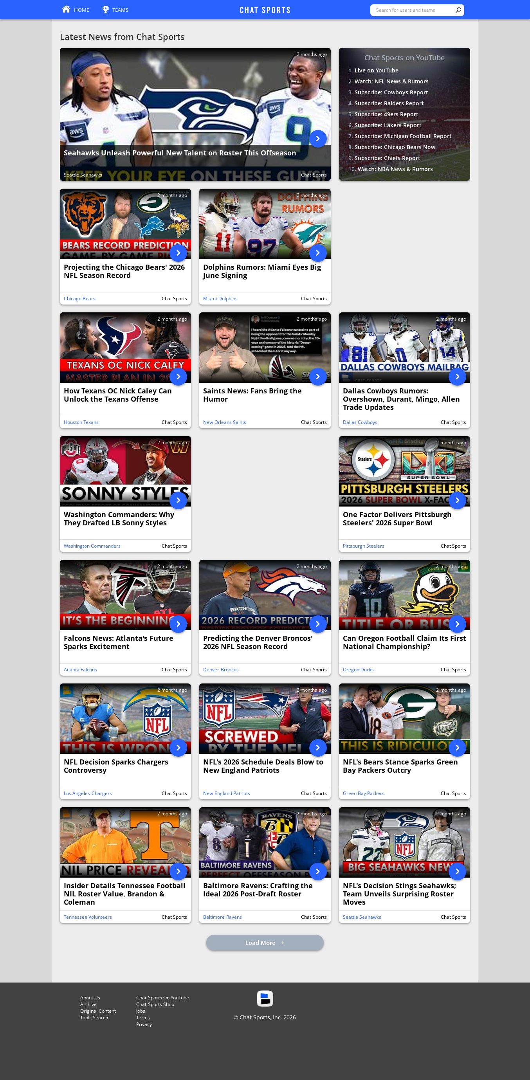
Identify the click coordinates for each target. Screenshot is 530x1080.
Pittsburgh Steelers (363, 546)
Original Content (98, 1011)
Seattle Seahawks (83, 174)
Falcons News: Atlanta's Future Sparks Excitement (118, 642)
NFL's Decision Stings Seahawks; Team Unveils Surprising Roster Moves (399, 894)
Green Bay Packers (364, 793)
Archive (88, 1004)
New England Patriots (226, 793)
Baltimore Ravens (222, 917)
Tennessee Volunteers (88, 917)
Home (81, 9)
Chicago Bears (80, 298)
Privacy (144, 1024)
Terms (143, 1017)
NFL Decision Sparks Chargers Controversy (116, 766)
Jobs (140, 1011)
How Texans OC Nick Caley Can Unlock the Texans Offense (118, 395)
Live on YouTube (376, 70)
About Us (90, 997)
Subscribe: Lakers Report (388, 125)
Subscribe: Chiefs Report (387, 158)
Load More (261, 943)
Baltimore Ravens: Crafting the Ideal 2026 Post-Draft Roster (258, 890)
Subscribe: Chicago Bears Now (395, 147)
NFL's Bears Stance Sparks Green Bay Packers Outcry (400, 766)
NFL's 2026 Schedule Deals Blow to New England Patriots (263, 766)
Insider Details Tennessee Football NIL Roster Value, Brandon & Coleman (125, 894)
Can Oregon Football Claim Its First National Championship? (404, 642)
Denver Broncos (220, 669)
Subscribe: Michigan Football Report (403, 136)
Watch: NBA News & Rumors (395, 169)
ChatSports (265, 10)
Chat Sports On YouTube (162, 997)
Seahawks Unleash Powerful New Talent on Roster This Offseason (180, 153)
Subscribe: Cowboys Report (391, 92)
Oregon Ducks (358, 669)
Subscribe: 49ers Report (386, 114)
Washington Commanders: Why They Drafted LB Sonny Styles (119, 518)
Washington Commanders (92, 546)
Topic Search (94, 1017)
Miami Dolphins (220, 298)
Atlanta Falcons (80, 669)
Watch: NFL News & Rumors (392, 81)
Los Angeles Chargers (88, 793)
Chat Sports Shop (155, 1004)
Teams (120, 9)
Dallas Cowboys (360, 422)
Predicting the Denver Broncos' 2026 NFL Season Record (258, 642)
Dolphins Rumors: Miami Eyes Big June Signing (262, 271)
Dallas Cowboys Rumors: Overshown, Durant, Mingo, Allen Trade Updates (401, 399)
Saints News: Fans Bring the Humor (252, 395)
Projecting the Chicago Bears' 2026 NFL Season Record (124, 271)
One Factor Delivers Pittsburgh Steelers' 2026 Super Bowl (397, 518)
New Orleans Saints (224, 422)
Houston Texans (81, 422)
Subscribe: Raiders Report (389, 103)
